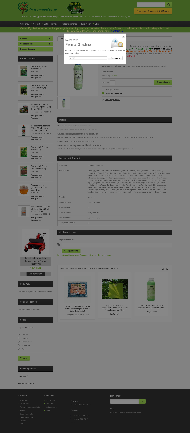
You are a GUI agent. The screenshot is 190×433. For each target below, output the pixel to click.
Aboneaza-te (115, 58)
